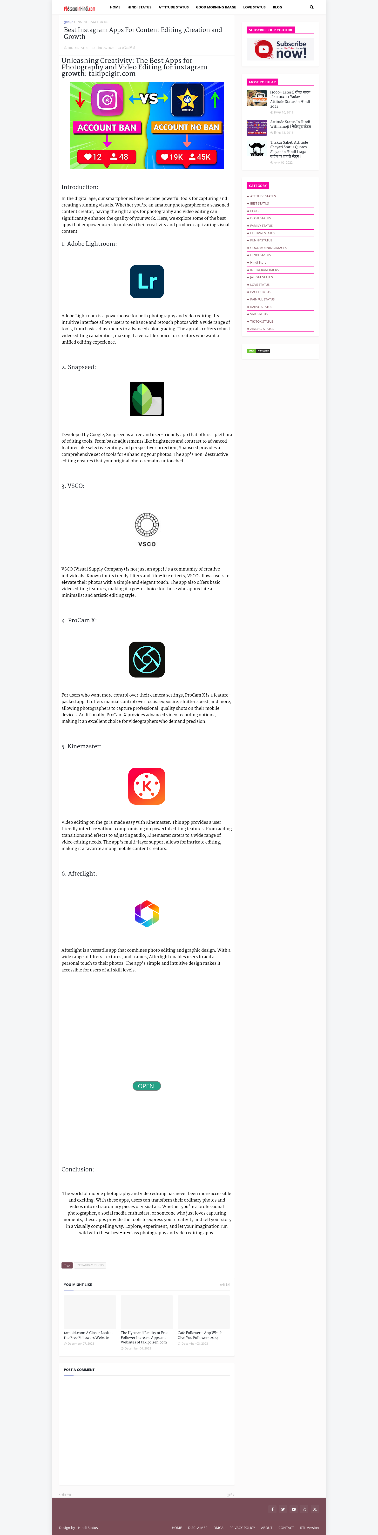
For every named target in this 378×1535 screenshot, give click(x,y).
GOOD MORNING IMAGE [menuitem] (216, 7)
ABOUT (266, 1527)
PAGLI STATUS (260, 292)
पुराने (229, 1494)
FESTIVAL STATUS (262, 233)
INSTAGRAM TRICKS (92, 22)
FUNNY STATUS (261, 240)
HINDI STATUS (260, 255)
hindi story (258, 262)
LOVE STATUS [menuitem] (254, 7)
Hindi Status (88, 1527)
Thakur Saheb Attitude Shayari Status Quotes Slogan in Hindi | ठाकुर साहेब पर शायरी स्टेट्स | (289, 149)
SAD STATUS (259, 314)
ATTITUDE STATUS (263, 196)
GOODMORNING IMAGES (268, 248)
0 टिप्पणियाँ (128, 48)
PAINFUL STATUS (262, 299)
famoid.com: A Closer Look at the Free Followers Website (88, 1335)
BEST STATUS (259, 203)
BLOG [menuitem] (277, 7)
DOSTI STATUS (260, 218)
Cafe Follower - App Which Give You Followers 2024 (200, 1335)
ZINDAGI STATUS (262, 328)
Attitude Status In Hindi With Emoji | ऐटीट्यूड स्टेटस (290, 124)
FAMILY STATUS (261, 225)
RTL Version (309, 1527)
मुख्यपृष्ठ (68, 22)
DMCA (218, 1527)
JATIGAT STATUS (261, 277)
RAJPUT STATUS (261, 307)
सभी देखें (225, 1284)
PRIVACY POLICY (242, 1527)
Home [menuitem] (115, 7)
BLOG (254, 211)
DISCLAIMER (198, 1527)
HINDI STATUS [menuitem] (139, 7)
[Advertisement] (146, 1045)
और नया (66, 1494)
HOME (177, 1527)
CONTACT (286, 1527)
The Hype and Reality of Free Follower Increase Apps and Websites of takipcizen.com (144, 1338)
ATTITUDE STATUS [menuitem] (174, 7)
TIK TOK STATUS (261, 321)
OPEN (147, 1086)
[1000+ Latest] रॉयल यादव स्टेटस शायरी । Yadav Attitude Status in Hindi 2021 (290, 99)
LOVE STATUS (260, 284)
